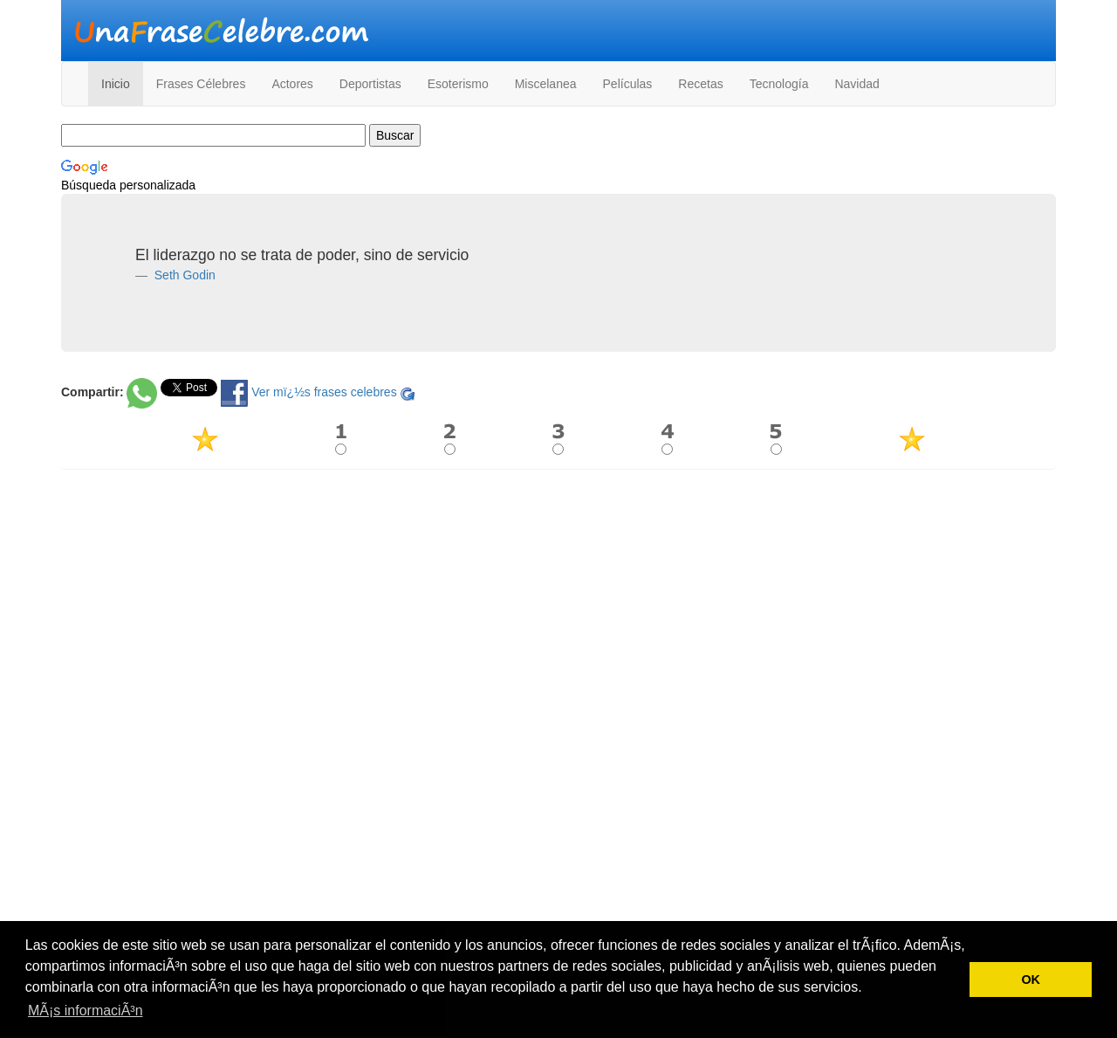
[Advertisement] (558, 608)
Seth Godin (183, 275)
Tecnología (779, 84)
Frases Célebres (201, 84)
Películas (628, 84)
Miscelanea (546, 84)
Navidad (856, 84)
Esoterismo (458, 84)
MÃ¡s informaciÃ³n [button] (85, 1010)
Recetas (700, 84)
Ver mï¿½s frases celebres (324, 392)
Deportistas (370, 84)
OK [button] (1030, 979)
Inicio (115, 84)
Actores (291, 84)
